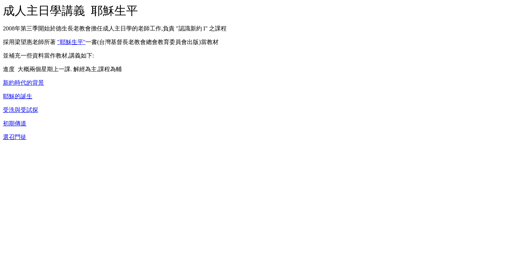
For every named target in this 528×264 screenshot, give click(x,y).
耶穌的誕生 (17, 96)
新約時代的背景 (23, 83)
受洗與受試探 (20, 110)
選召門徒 (14, 137)
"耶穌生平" (71, 42)
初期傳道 (14, 123)
